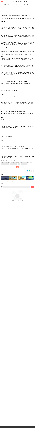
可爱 (24, 162)
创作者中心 (21, 1)
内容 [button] (11, 1)
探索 (31, 162)
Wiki (16, 1)
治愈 (21, 162)
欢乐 (27, 162)
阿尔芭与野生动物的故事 (5, 162)
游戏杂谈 (12, 162)
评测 (18, 1)
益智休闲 (17, 162)
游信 (2, 160)
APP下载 (25, 1)
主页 (8, 1)
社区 (13, 1)
